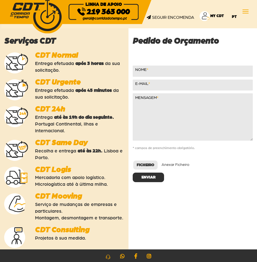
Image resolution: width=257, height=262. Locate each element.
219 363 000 (108, 12)
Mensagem (146, 98)
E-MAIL (141, 84)
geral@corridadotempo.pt (105, 18)
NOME (141, 70)
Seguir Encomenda (170, 17)
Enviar (148, 177)
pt (234, 17)
